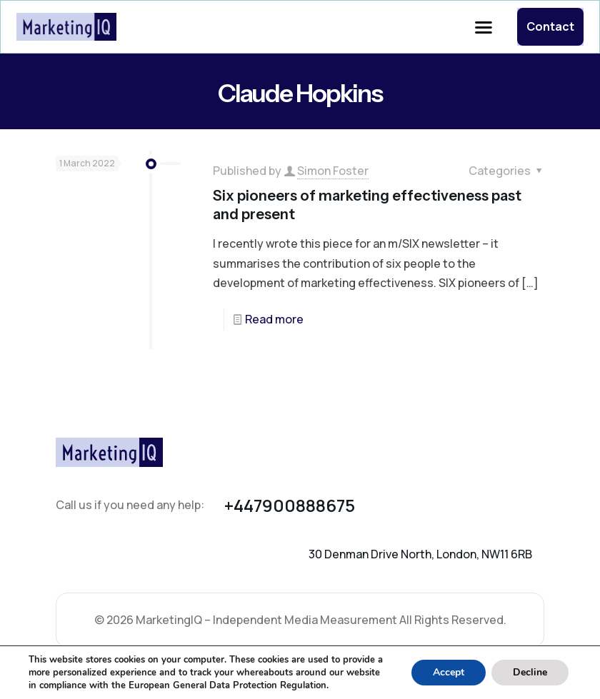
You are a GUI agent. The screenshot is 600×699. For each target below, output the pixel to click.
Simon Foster (333, 170)
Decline (530, 672)
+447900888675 (289, 505)
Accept (448, 672)
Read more (274, 319)
